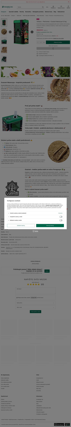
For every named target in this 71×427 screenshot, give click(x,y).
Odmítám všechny (21, 225)
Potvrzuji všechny (50, 225)
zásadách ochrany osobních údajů (52, 205)
